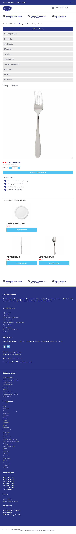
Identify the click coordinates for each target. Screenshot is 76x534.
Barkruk (5, 389)
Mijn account (7, 313)
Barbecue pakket (8, 377)
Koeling (5, 434)
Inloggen (11, 2)
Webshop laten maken (27, 530)
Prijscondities (7, 325)
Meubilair (8, 49)
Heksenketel (7, 396)
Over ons (5, 2)
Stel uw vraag (38, 29)
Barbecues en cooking (10, 411)
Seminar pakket (8, 384)
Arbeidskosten (7, 320)
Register (17, 2)
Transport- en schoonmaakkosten (13, 322)
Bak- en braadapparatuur (11, 441)
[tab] (38, 197)
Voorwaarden (7, 327)
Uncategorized (10, 34)
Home (16, 24)
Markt (5, 448)
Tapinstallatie (7, 437)
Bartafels (6, 415)
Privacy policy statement (10, 329)
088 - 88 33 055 (16, 354)
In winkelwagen (38, 172)
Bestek (29, 24)
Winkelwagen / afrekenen (11, 317)
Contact (23, 2)
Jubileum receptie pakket (11, 380)
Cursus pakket (7, 382)
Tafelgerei (22, 24)
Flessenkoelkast (8, 392)
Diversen (8, 80)
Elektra (7, 74)
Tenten (5, 453)
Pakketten (8, 39)
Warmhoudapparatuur (10, 439)
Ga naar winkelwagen (62, 9)
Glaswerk (6, 427)
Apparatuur (9, 59)
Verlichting (6, 465)
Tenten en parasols (9, 446)
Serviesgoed (7, 430)
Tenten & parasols (12, 64)
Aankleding (6, 458)
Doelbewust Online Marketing (44, 530)
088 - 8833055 (7, 499)
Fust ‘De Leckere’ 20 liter (10, 394)
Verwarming (6, 463)
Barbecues (8, 44)
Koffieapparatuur (8, 444)
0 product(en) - (62, 7)
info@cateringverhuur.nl (10, 501)
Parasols (6, 451)
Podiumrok (6, 387)
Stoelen (5, 418)
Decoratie (8, 69)
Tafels (5, 420)
